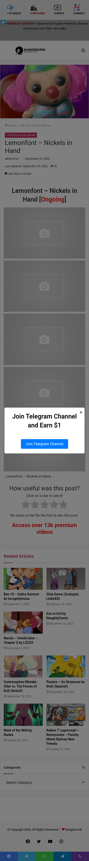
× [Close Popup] (81, 412)
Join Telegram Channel (44, 444)
